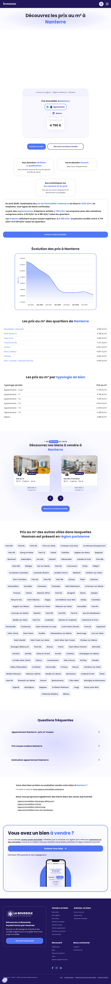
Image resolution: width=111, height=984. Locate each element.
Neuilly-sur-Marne (53, 674)
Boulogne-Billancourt (20, 647)
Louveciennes (53, 660)
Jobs (53, 956)
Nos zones (55, 918)
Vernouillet (81, 606)
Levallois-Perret (61, 573)
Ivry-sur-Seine (98, 633)
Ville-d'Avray (69, 660)
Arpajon (94, 593)
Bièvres (66, 694)
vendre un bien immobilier (32, 839)
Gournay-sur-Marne (19, 613)
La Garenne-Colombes (18, 573)
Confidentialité (69, 977)
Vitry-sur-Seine (48, 546)
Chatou (38, 660)
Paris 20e (16, 566)
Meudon (37, 613)
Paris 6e (21, 546)
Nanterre (31, 473)
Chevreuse (41, 586)
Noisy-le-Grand (43, 653)
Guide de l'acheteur (80, 918)
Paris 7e (42, 552)
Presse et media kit (58, 953)
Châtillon (65, 552)
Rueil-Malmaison (73, 586)
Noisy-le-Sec (16, 600)
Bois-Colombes (19, 579)
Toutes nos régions (43, 92)
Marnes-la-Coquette (68, 620)
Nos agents (56, 915)
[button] (4, 980)
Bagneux (43, 687)
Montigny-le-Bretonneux (94, 680)
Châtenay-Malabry (50, 694)
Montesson (71, 674)
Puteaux (16, 593)
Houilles (42, 633)
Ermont (43, 680)
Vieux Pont (8, 338)
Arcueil (58, 653)
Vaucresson (72, 566)
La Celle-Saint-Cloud (21, 660)
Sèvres (83, 593)
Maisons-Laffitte (33, 674)
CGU (61, 977)
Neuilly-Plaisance (13, 674)
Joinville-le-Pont (84, 559)
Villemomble (66, 559)
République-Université (14, 329)
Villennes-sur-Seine (63, 606)
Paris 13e (33, 546)
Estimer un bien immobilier (55, 234)
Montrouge (81, 633)
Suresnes (94, 579)
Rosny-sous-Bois (91, 687)
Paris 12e (37, 647)
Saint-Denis (28, 633)
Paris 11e (11, 552)
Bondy (83, 600)
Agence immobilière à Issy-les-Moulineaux (35, 810)
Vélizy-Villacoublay (18, 667)
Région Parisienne (60, 92)
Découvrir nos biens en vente (55, 509)
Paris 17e (36, 620)
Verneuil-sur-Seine (42, 606)
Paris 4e (9, 680)
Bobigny (28, 566)
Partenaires (56, 947)
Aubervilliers (26, 559)
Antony (72, 579)
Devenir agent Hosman (60, 960)
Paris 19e (59, 579)
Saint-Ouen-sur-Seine (39, 640)
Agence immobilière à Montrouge (31, 807)
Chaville (95, 660)
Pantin (60, 647)
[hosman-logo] (9, 4)
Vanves (29, 593)
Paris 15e (62, 613)
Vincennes (56, 586)
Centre (7, 347)
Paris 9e (95, 606)
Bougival (71, 593)
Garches (16, 653)
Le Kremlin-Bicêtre (41, 573)
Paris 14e (47, 579)
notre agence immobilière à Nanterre (48, 789)
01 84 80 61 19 (77, 950)
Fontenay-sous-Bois (69, 546)
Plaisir (102, 674)
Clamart (52, 559)
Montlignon (29, 687)
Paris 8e (58, 566)
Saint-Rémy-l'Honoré (78, 647)
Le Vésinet (36, 667)
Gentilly (28, 653)
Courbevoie (26, 626)
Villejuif (96, 566)
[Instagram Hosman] (57, 968)
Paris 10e (49, 613)
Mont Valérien (10, 351)
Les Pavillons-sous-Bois (66, 600)
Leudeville (49, 620)
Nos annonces (79, 912)
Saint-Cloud (13, 633)
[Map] (58, 61)
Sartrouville (51, 667)
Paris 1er (58, 593)
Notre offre (55, 912)
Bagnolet (99, 552)
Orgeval (15, 687)
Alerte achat (78, 915)
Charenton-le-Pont (90, 620)
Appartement (55, 107)
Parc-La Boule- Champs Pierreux (18, 360)
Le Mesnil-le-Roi (87, 674)
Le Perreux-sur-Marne (94, 586)
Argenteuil (100, 626)
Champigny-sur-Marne (89, 653)
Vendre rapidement (58, 928)
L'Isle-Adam (74, 680)
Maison (55, 113)
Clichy (84, 566)
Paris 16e (9, 546)
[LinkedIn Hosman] (61, 968)
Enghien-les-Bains (82, 552)
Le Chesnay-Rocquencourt (94, 546)
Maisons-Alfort (43, 593)
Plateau (7, 356)
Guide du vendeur (58, 922)
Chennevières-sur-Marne (61, 633)
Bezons (76, 667)
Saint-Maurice (33, 600)
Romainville (11, 626)
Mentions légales (103, 977)
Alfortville (96, 647)
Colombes (95, 600)
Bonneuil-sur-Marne (26, 680)
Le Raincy (70, 653)
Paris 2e (74, 613)
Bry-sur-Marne (43, 566)
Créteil (53, 552)
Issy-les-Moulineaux (91, 613)
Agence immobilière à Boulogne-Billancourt (36, 801)
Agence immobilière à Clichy (29, 804)
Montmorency (57, 680)
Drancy (50, 647)
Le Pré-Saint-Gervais (70, 626)
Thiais (82, 579)
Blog (53, 950)
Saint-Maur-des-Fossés (65, 640)
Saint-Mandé (19, 640)
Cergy (76, 687)
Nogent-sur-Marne (21, 606)
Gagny (47, 600)
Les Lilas (40, 559)
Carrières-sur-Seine (92, 667)
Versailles (28, 586)
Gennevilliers (13, 586)
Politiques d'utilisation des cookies (85, 977)
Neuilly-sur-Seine (20, 620)
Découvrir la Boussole (25, 941)
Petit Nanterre (10, 333)
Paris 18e (99, 559)
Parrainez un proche (59, 931)
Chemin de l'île (10, 342)
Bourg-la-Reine (26, 552)
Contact (76, 947)
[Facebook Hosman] (52, 968)
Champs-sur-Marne (88, 640)
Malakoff (77, 573)
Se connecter (56, 934)
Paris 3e (87, 626)
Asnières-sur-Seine (94, 573)
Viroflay (83, 660)
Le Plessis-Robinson (60, 687)
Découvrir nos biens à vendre (66, 146)
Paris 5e (35, 579)
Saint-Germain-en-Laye (46, 626)
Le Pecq (64, 667)
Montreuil (12, 559)
